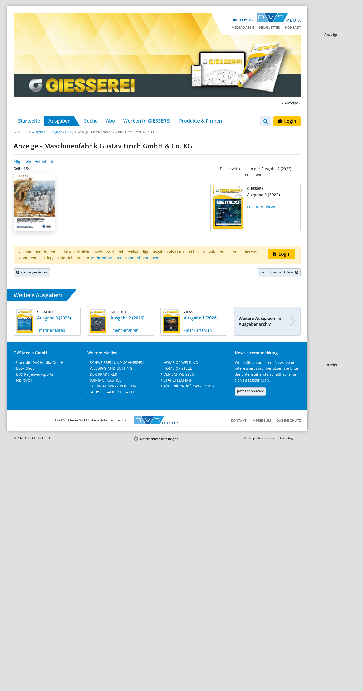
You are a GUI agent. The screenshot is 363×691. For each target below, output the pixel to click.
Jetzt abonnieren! (250, 391)
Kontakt (293, 27)
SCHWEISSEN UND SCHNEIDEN (117, 362)
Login (287, 121)
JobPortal (24, 380)
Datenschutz (289, 420)
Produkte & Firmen (200, 121)
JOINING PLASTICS (105, 380)
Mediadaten (243, 27)
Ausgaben (59, 121)
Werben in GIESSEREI (147, 121)
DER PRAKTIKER (103, 374)
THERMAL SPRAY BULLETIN (113, 385)
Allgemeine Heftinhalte (34, 161)
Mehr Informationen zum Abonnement (125, 257)
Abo (110, 121)
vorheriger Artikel (32, 272)
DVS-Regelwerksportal (35, 374)
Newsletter (269, 27)
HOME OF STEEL (177, 368)
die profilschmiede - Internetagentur (274, 438)
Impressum (261, 420)
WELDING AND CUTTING (111, 368)
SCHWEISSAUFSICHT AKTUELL (115, 391)
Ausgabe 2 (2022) (61, 132)
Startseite (29, 121)
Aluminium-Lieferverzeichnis (188, 385)
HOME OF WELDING (180, 362)
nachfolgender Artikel (279, 272)
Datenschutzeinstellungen (159, 438)
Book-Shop (25, 368)
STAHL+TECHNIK (177, 380)
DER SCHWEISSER (178, 374)
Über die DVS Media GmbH (39, 362)
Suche (91, 121)
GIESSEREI (20, 132)
